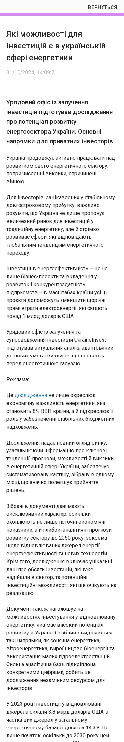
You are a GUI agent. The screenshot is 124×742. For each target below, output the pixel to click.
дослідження (31, 395)
